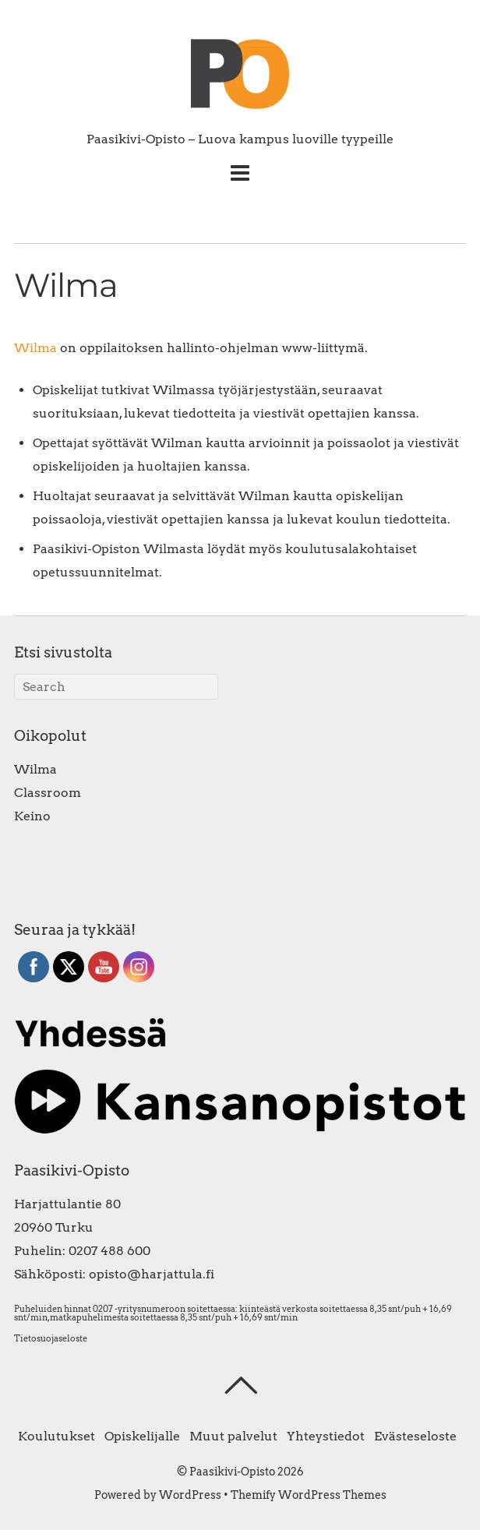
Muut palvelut (233, 1436)
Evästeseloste (415, 1436)
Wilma (35, 347)
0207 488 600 (109, 1250)
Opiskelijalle (142, 1436)
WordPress (190, 1495)
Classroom (47, 792)
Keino (32, 816)
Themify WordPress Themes (308, 1495)
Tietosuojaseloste (50, 1338)
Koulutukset (56, 1436)
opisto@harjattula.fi (151, 1274)
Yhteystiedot (326, 1436)
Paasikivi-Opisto (232, 1472)
